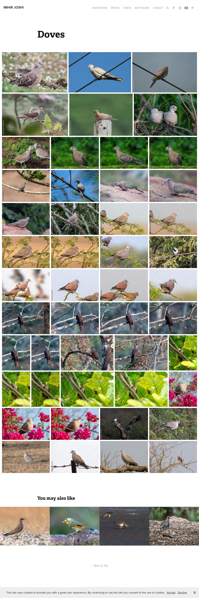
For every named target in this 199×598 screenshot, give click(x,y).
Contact (158, 7)
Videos (127, 7)
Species (115, 7)
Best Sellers (142, 7)
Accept (171, 592)
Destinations (99, 7)
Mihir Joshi (14, 7)
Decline (182, 592)
